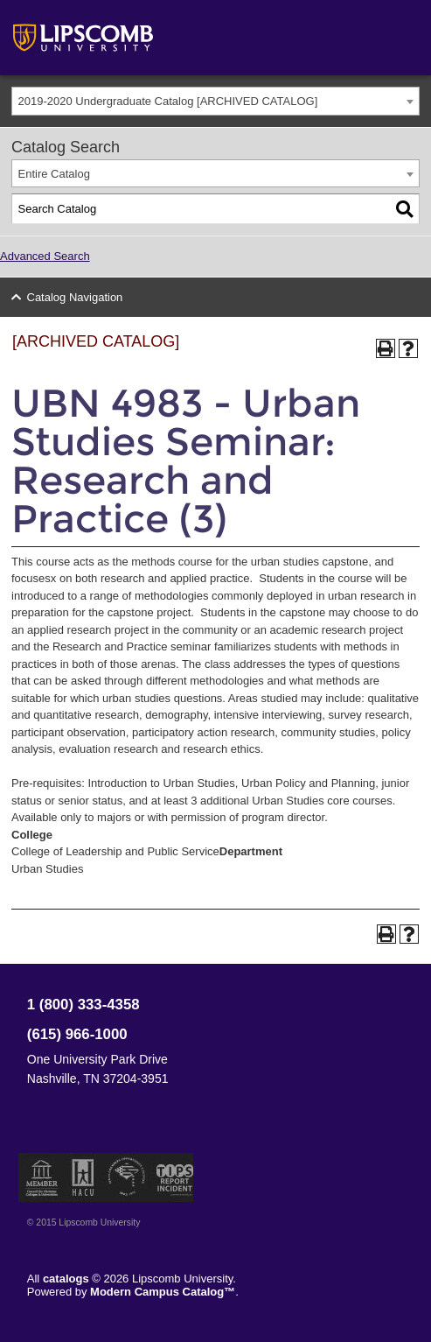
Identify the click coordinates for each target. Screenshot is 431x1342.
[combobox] (215, 101)
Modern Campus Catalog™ (162, 1291)
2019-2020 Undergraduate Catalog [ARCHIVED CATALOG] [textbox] (168, 101)
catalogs (66, 1278)
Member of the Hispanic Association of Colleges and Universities (83, 1177)
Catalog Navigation (75, 297)
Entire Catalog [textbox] (54, 173)
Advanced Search (45, 256)
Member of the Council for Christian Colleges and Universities (42, 1177)
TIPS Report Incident (173, 1177)
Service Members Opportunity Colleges (127, 1177)
